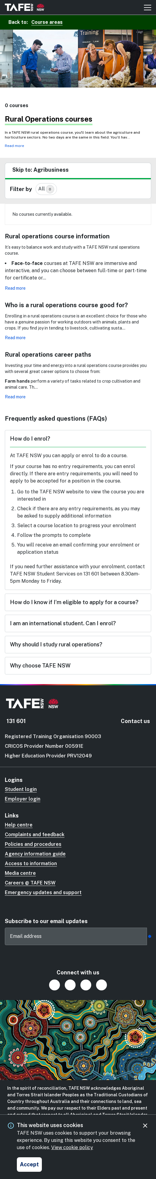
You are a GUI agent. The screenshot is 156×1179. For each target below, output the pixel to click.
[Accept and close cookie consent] (29, 1164)
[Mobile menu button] (147, 7)
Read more (14, 146)
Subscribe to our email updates (46, 921)
